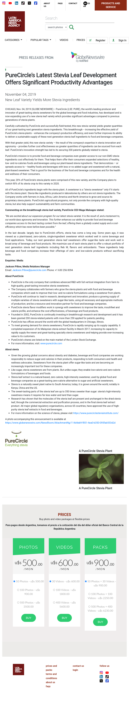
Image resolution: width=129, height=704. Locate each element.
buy (28, 617)
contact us (78, 665)
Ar (84, 6)
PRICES (81, 39)
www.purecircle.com (51, 343)
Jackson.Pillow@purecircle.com (29, 270)
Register (97, 40)
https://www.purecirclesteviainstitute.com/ (96, 413)
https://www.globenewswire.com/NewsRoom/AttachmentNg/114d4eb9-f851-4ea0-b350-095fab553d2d (60, 422)
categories (12, 39)
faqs (60, 3)
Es (89, 3)
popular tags (40, 39)
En (85, 3)
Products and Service (110, 5)
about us (50, 682)
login (75, 670)
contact (73, 3)
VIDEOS (64, 39)
